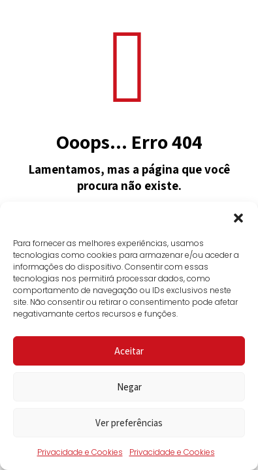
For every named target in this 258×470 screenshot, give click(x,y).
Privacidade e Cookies (80, 452)
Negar (129, 387)
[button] (238, 218)
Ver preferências (129, 422)
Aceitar (129, 351)
